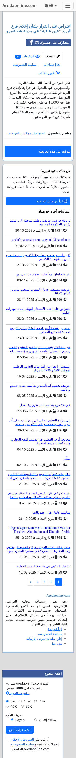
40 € (14, 706)
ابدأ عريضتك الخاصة (52, 201)
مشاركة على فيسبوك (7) (47, 42)
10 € (27, 701)
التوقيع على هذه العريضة (55, 151)
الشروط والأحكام (22, 739)
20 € (42, 701)
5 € (13, 701)
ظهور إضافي (49, 73)
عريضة (53, 56)
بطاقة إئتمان (47, 720)
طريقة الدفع (14, 715)
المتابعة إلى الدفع (20, 730)
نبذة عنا (57, 643)
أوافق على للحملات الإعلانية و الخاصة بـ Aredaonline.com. (35, 744)
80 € (29, 706)
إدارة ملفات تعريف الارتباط (44, 638)
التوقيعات (27, 56)
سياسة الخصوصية (25, 64)
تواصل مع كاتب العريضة (27, 133)
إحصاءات (52, 64)
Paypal (20, 720)
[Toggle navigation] (68, 6)
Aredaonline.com (19, 5)
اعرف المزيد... (17, 693)
